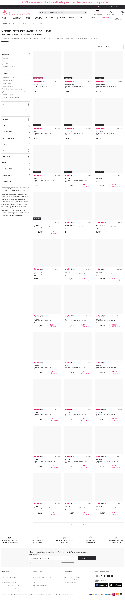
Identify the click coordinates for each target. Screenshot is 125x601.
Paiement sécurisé (39, 586)
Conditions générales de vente (19, 593)
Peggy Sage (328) (9, 66)
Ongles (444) (7, 83)
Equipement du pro (62, 18)
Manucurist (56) (8, 61)
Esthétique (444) (8, 77)
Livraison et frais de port (40, 584)
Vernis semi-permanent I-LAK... (43, 274)
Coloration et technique (18, 18)
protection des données (67, 562)
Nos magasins (5, 578)
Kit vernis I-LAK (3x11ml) (41, 86)
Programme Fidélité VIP (71, 578)
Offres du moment (70, 581)
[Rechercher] (84, 12)
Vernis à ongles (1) (8, 94)
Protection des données (34, 593)
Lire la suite (4, 41)
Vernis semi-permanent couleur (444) (15, 92)
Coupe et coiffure (27, 18)
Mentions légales (5, 593)
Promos (93, 17)
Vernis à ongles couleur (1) (11, 97)
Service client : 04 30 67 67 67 (42, 576)
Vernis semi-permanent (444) (12, 89)
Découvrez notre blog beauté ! (11, 586)
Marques (82, 17)
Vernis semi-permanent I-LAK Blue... (107, 227)
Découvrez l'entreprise (8, 576)
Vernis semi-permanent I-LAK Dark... (76, 227)
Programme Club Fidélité (72, 576)
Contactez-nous (38, 578)
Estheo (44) (6, 58)
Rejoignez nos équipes (8, 581)
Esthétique (50, 17)
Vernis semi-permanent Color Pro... (76, 180)
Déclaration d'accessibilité (59, 593)
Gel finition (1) (7, 80)
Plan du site (70, 593)
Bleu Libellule (12, 24)
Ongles (25, 24)
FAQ (34, 581)
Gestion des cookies (46, 593)
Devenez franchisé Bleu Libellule (11, 584)
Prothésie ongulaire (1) (10, 86)
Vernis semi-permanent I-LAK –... (75, 86)
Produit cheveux (4, 18)
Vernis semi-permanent (34, 24)
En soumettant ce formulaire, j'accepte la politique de (52, 562)
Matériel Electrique (38, 18)
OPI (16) (5, 64)
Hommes (71, 17)
